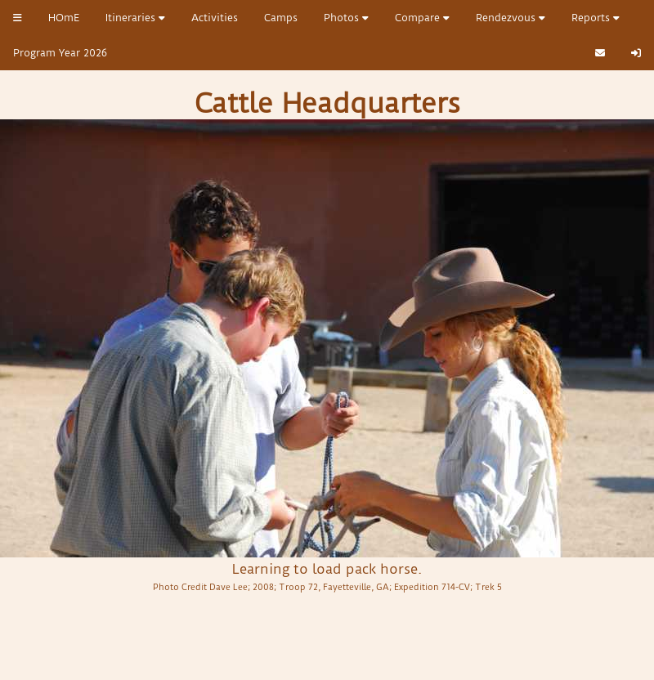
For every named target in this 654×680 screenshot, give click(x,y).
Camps (281, 17)
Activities (214, 17)
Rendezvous (510, 17)
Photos (346, 17)
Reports (595, 17)
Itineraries (135, 17)
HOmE (63, 17)
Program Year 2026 (60, 53)
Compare (422, 17)
